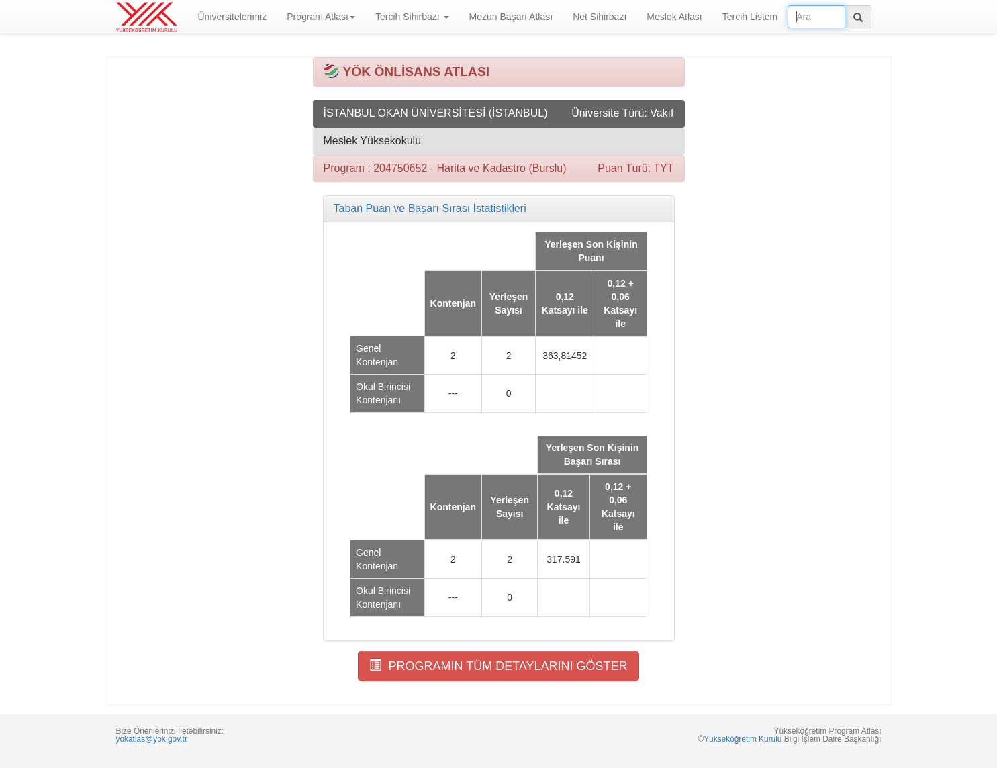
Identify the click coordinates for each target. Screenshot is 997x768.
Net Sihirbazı (599, 16)
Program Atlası (321, 16)
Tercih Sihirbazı (412, 16)
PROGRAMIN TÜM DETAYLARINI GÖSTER (498, 666)
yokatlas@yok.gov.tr (151, 739)
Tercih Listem (749, 16)
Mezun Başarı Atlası (511, 16)
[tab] (499, 209)
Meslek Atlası (674, 16)
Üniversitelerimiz (232, 16)
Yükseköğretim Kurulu (742, 739)
